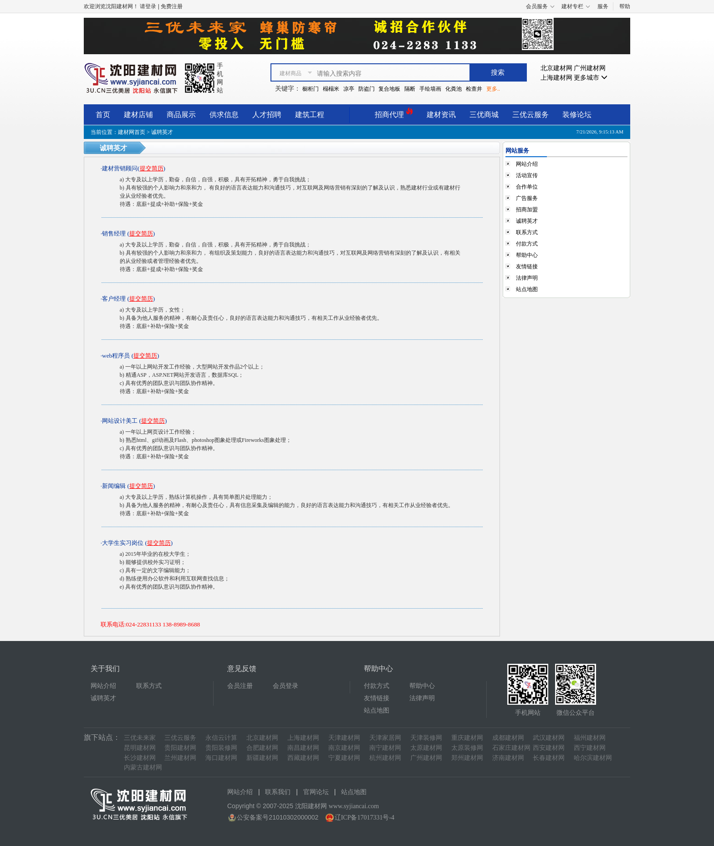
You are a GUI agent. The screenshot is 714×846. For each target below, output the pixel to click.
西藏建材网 (303, 757)
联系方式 (527, 232)
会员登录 (285, 685)
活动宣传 (527, 175)
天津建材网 (344, 737)
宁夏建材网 (344, 757)
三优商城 (484, 114)
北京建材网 (556, 68)
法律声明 (527, 278)
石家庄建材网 (511, 747)
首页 (103, 114)
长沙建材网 (140, 757)
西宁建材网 (590, 747)
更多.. (493, 89)
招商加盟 (527, 209)
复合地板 (389, 89)
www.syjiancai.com (354, 806)
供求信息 (224, 114)
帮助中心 (527, 255)
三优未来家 (140, 737)
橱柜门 (310, 89)
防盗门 (366, 89)
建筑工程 (309, 114)
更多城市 (590, 77)
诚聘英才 (527, 221)
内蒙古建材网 (143, 767)
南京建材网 (344, 747)
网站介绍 (527, 164)
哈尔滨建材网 (593, 757)
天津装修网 (426, 737)
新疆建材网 (262, 757)
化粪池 (453, 89)
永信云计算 (221, 737)
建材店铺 (138, 114)
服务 (602, 6)
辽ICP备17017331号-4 (364, 817)
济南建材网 (508, 757)
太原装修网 (467, 747)
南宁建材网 (385, 747)
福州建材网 (590, 737)
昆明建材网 (140, 747)
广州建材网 (590, 68)
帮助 (624, 6)
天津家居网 (385, 737)
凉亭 (348, 89)
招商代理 (394, 113)
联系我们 (278, 792)
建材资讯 (441, 114)
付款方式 (527, 244)
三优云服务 (530, 114)
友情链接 (527, 266)
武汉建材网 (549, 737)
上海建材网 (556, 77)
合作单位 (527, 187)
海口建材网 (221, 757)
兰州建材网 (180, 757)
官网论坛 (316, 792)
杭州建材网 (385, 757)
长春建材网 (549, 757)
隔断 (409, 89)
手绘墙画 (430, 89)
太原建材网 (426, 747)
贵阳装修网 (221, 747)
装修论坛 (577, 114)
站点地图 (527, 289)
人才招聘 (266, 114)
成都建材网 (508, 737)
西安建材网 (549, 747)
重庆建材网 (467, 737)
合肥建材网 (262, 747)
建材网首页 (131, 132)
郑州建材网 (467, 757)
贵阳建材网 (180, 747)
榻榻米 (331, 89)
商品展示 (181, 114)
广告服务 (527, 198)
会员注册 (240, 685)
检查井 (474, 89)
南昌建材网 (303, 747)
